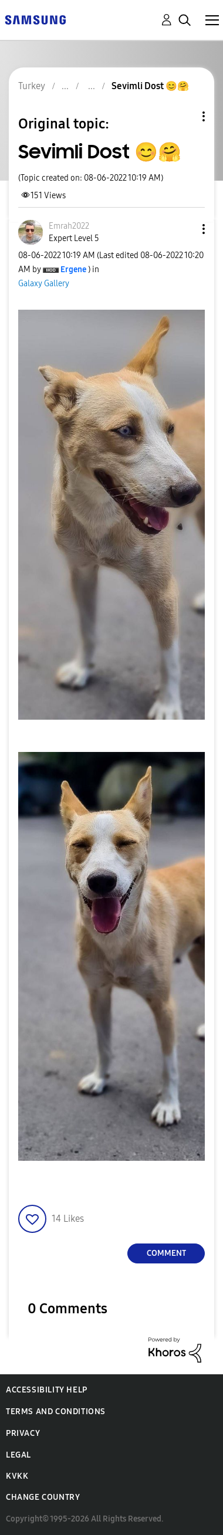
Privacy (23, 1433)
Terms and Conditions (56, 1412)
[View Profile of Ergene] (73, 270)
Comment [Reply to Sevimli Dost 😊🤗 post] (166, 1253)
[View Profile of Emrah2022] (69, 226)
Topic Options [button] (184, 116)
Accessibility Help (46, 1390)
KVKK (17, 1476)
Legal (18, 1455)
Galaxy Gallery (43, 284)
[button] (184, 229)
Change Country (43, 1497)
